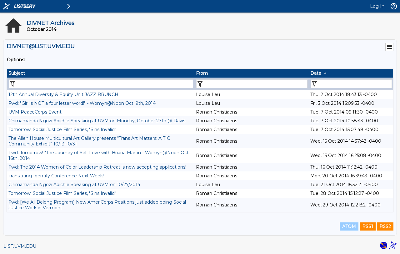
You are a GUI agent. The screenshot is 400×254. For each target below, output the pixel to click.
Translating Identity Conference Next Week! (56, 176)
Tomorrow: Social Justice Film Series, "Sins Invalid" (62, 129)
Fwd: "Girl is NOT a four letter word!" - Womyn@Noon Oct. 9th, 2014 (82, 103)
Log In (377, 6)
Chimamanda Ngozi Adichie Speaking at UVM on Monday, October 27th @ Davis (96, 121)
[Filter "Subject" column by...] (101, 83)
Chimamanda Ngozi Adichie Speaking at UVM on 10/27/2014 (74, 184)
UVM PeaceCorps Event (35, 112)
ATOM (349, 226)
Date (315, 73)
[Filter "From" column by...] (252, 83)
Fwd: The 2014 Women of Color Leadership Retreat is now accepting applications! (97, 167)
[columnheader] (100, 73)
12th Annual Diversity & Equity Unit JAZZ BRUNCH (63, 94)
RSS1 (367, 226)
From (202, 73)
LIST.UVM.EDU (19, 246)
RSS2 (385, 226)
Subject (16, 73)
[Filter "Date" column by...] (351, 83)
